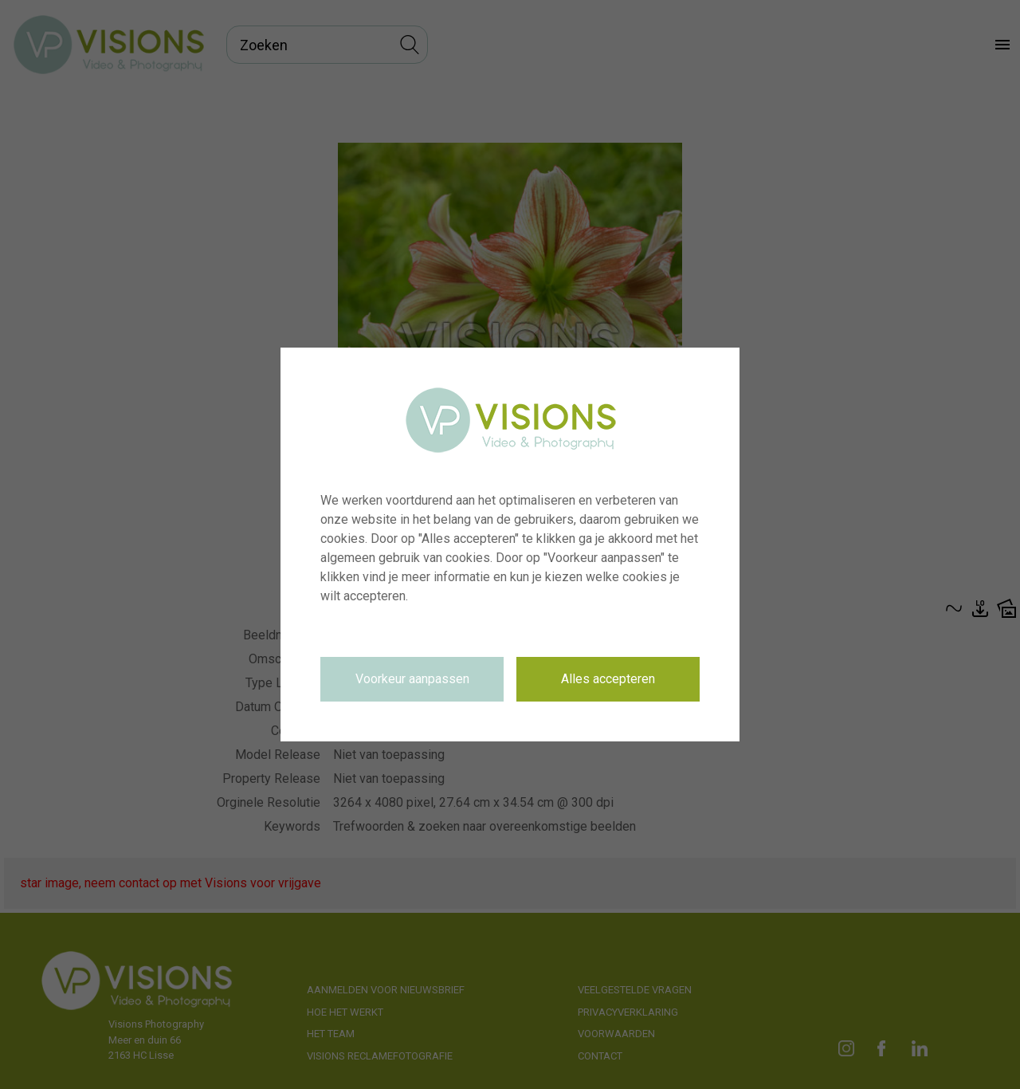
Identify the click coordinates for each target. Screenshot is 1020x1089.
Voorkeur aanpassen (412, 678)
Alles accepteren (608, 678)
